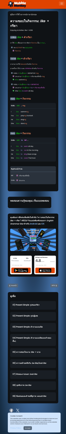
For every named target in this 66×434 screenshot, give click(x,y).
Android (33, 224)
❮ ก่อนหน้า (13, 285)
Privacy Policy (15, 428)
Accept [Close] (28, 428)
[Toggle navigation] (61, 3)
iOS (42, 224)
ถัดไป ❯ (54, 285)
